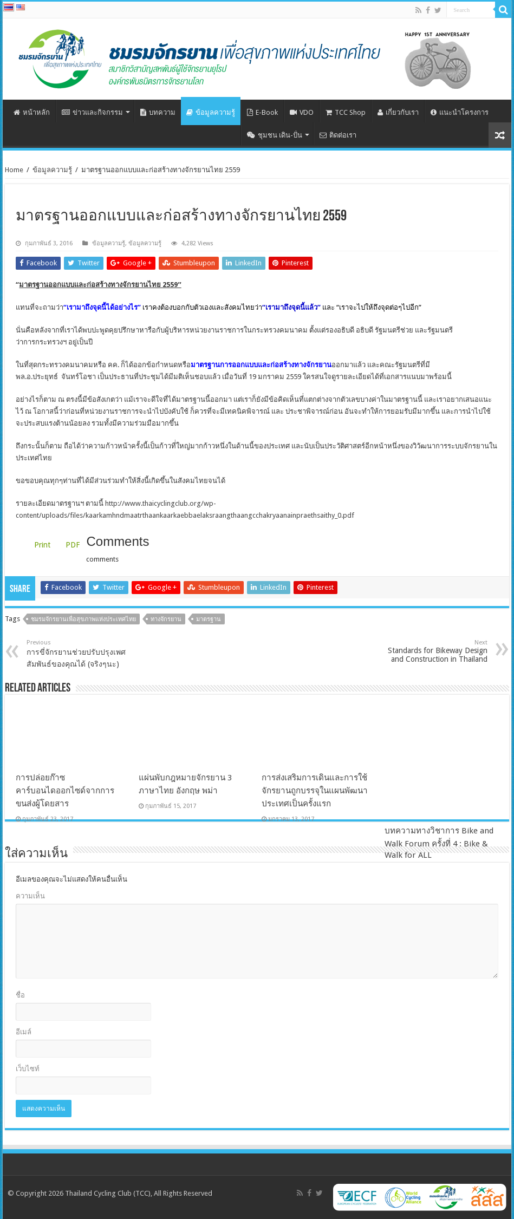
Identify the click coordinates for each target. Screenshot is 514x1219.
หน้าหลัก (32, 112)
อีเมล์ (23, 1032)
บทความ (157, 112)
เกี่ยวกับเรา (398, 112)
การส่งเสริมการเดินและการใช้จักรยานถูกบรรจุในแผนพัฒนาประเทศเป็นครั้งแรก (315, 791)
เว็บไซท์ (28, 1069)
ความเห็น (30, 896)
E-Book (262, 112)
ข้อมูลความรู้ (210, 112)
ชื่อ (20, 995)
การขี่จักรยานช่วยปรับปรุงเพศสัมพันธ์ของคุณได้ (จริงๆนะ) (82, 653)
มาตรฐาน (208, 619)
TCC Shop (346, 112)
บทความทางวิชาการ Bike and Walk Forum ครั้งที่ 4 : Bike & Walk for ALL (439, 790)
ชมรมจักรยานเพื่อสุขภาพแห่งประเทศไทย (83, 619)
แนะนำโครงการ (460, 112)
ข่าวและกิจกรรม (92, 112)
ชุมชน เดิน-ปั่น (274, 135)
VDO (302, 112)
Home (14, 170)
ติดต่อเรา (338, 135)
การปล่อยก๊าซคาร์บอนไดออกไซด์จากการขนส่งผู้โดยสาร (65, 791)
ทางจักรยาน (166, 619)
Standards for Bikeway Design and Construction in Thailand (431, 651)
